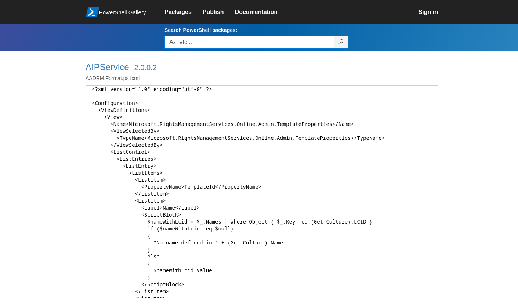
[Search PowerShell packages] (341, 42)
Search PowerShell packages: (200, 30)
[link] (183, 12)
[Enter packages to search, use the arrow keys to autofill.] (249, 42)
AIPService (107, 67)
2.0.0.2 (145, 67)
